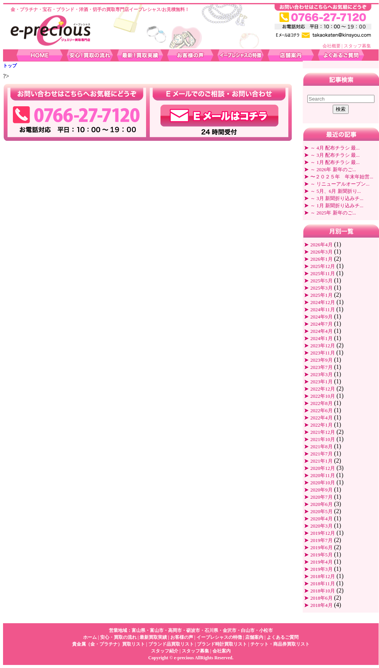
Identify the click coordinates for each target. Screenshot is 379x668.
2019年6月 (321, 547)
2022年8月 (321, 403)
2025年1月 (321, 295)
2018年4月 (321, 605)
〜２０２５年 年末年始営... (341, 177)
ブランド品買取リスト (171, 644)
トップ (10, 65)
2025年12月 (322, 266)
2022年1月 (321, 425)
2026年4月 (321, 244)
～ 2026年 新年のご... (333, 169)
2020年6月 (321, 504)
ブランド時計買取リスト (222, 644)
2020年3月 (321, 526)
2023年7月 (321, 367)
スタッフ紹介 (164, 651)
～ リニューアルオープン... (340, 184)
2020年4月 (321, 518)
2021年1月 (321, 461)
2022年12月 (322, 389)
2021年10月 (322, 439)
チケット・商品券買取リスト (280, 644)
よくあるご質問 (283, 637)
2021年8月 (321, 446)
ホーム (90, 637)
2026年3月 (321, 252)
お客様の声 (181, 637)
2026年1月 (321, 259)
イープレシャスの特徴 (219, 637)
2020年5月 (321, 511)
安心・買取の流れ (118, 637)
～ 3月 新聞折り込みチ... (336, 198)
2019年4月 (321, 562)
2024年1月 (321, 338)
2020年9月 (321, 490)
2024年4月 (321, 331)
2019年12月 (322, 533)
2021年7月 (321, 454)
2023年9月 (321, 360)
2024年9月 (321, 317)
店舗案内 (254, 637)
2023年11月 (322, 353)
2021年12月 (322, 432)
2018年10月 (322, 591)
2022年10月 (322, 396)
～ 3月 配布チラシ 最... (335, 155)
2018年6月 (321, 598)
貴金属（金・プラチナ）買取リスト (108, 644)
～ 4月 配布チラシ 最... (335, 148)
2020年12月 (322, 468)
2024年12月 (322, 302)
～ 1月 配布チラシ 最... (335, 162)
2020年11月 (322, 475)
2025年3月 (321, 288)
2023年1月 (321, 381)
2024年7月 (321, 324)
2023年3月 (321, 374)
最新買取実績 (153, 637)
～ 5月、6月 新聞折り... (335, 191)
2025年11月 (322, 273)
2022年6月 (321, 410)
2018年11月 (322, 583)
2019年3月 (321, 569)
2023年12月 (322, 345)
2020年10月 (322, 482)
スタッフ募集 (357, 46)
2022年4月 (321, 418)
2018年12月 (322, 576)
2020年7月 (321, 497)
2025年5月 (321, 281)
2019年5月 (321, 555)
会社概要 (331, 46)
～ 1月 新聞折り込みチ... (336, 205)
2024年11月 (322, 309)
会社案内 (221, 651)
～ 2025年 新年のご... (333, 213)
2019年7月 (321, 540)
